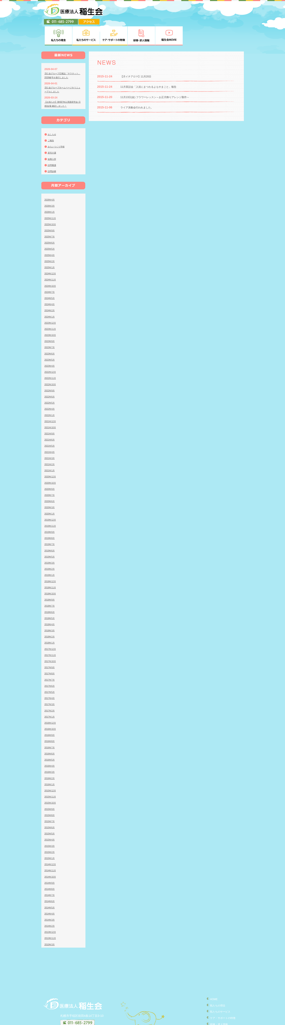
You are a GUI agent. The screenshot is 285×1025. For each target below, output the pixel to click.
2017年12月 (51, 628)
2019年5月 (51, 536)
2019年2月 (51, 548)
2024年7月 (51, 271)
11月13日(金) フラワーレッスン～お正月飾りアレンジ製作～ (160, 76)
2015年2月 (51, 831)
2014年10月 (51, 855)
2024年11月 (51, 258)
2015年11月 (51, 775)
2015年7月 (51, 800)
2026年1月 (51, 191)
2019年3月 (51, 542)
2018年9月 (51, 579)
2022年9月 (51, 369)
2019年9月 (51, 511)
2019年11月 (51, 505)
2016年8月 (51, 720)
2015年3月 (51, 825)
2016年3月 (51, 751)
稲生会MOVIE (215, 1008)
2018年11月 (51, 566)
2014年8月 (51, 868)
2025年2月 (51, 240)
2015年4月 (51, 819)
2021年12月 (51, 400)
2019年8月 (51, 517)
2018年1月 (51, 622)
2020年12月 (51, 455)
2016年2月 (51, 757)
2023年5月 (51, 339)
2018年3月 (51, 609)
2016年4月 (51, 745)
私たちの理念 (215, 984)
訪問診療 (53, 150)
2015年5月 (51, 812)
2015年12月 (51, 769)
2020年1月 (51, 492)
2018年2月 (51, 615)
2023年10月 (51, 314)
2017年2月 (51, 689)
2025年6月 (51, 222)
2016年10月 (51, 708)
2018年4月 (51, 603)
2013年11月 (51, 917)
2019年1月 (51, 554)
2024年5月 (51, 277)
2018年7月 (51, 585)
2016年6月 (51, 732)
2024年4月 (51, 283)
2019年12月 (51, 499)
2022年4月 (51, 388)
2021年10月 (51, 406)
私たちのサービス (218, 990)
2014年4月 (51, 893)
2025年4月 (51, 234)
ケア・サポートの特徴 (220, 996)
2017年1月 (51, 696)
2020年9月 (51, 468)
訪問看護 (53, 144)
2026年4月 (51, 179)
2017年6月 (51, 665)
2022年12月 (51, 351)
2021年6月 (51, 419)
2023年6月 (51, 332)
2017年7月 (51, 658)
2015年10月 (51, 782)
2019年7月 (51, 523)
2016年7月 (51, 726)
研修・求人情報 (216, 1002)
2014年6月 (51, 880)
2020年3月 (51, 486)
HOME (210, 978)
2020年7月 (51, 474)
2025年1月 (51, 246)
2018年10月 (51, 572)
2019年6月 (51, 529)
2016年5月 (51, 739)
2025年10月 (51, 203)
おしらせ (53, 113)
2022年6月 (51, 375)
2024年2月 (51, 289)
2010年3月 (51, 923)
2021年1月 (51, 449)
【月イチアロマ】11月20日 (138, 55)
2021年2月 (51, 443)
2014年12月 (51, 843)
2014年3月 (51, 899)
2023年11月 (51, 308)
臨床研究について (218, 1020)
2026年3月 (51, 185)
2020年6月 (51, 480)
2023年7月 (51, 326)
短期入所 (53, 138)
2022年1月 (51, 394)
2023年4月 (51, 345)
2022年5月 (51, 382)
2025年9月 (51, 209)
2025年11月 (51, 197)
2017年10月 (51, 640)
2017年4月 (51, 677)
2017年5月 (51, 671)
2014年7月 (51, 874)
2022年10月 (51, 363)
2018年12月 (51, 560)
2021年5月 (51, 425)
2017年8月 (51, 652)
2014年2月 (51, 905)
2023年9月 (51, 320)
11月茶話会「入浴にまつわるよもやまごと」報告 (153, 66)
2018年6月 (51, 591)
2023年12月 (51, 302)
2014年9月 (51, 862)
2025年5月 (51, 228)
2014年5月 (51, 886)
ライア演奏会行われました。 (139, 86)
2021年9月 (51, 412)
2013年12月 (51, 911)
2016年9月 (51, 714)
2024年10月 (51, 265)
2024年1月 (51, 295)
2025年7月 (51, 215)
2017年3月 (51, 683)
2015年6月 (51, 806)
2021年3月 (51, 437)
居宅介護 (53, 132)
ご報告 (51, 119)
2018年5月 (51, 597)
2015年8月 (51, 794)
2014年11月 (51, 849)
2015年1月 (51, 837)
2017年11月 (51, 634)
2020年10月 (51, 462)
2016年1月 (51, 763)
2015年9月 (51, 788)
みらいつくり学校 (58, 125)
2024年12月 (51, 252)
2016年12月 (51, 702)
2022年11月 (51, 357)
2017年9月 (51, 646)
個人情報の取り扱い (219, 1014)
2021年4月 (51, 431)
